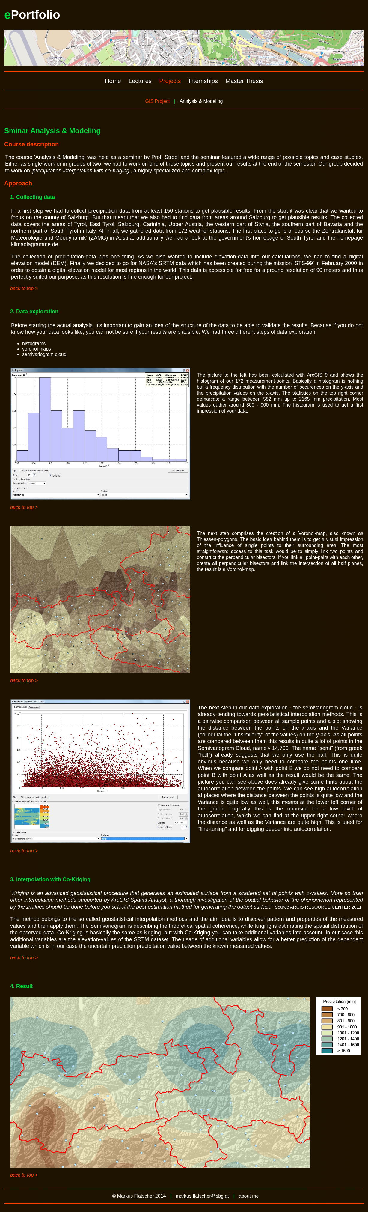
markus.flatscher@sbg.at (202, 1196)
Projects (170, 81)
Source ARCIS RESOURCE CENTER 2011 (318, 906)
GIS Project (157, 101)
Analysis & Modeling (201, 101)
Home (113, 81)
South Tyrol (301, 238)
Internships (203, 81)
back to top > (24, 288)
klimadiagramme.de (34, 244)
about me (249, 1196)
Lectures (140, 81)
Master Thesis (244, 81)
